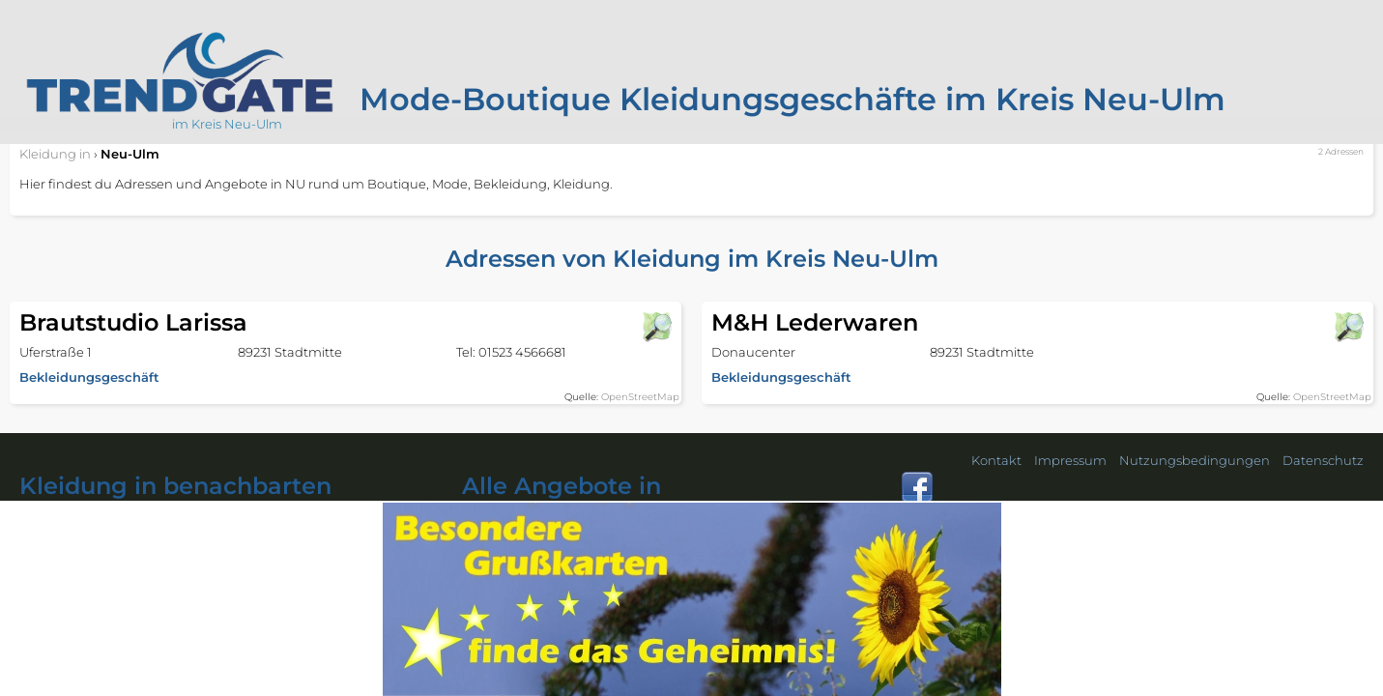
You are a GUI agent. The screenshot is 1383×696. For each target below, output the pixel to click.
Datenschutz (1323, 460)
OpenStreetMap (640, 397)
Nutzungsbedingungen (1194, 460)
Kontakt (996, 460)
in (55, 153)
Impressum (1070, 460)
